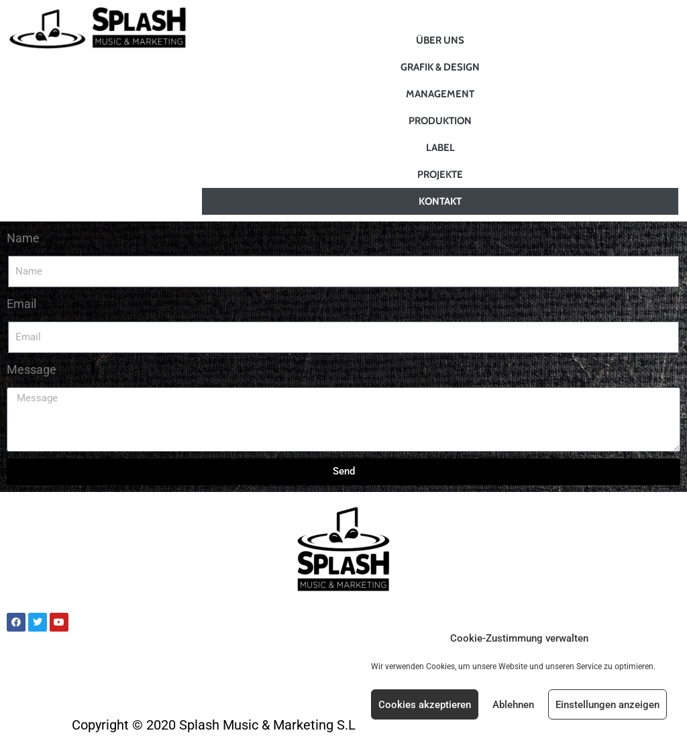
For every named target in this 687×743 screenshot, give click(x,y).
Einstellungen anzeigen (607, 705)
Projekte (440, 174)
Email (21, 304)
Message (31, 369)
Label (440, 148)
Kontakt (440, 201)
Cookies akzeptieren (424, 705)
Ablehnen (513, 705)
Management (440, 94)
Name (23, 238)
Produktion (440, 121)
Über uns (440, 40)
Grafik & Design (440, 67)
